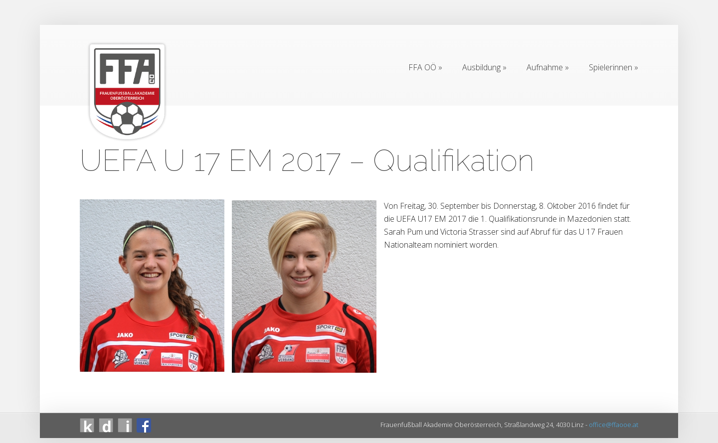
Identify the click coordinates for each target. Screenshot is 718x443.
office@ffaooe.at (613, 424)
